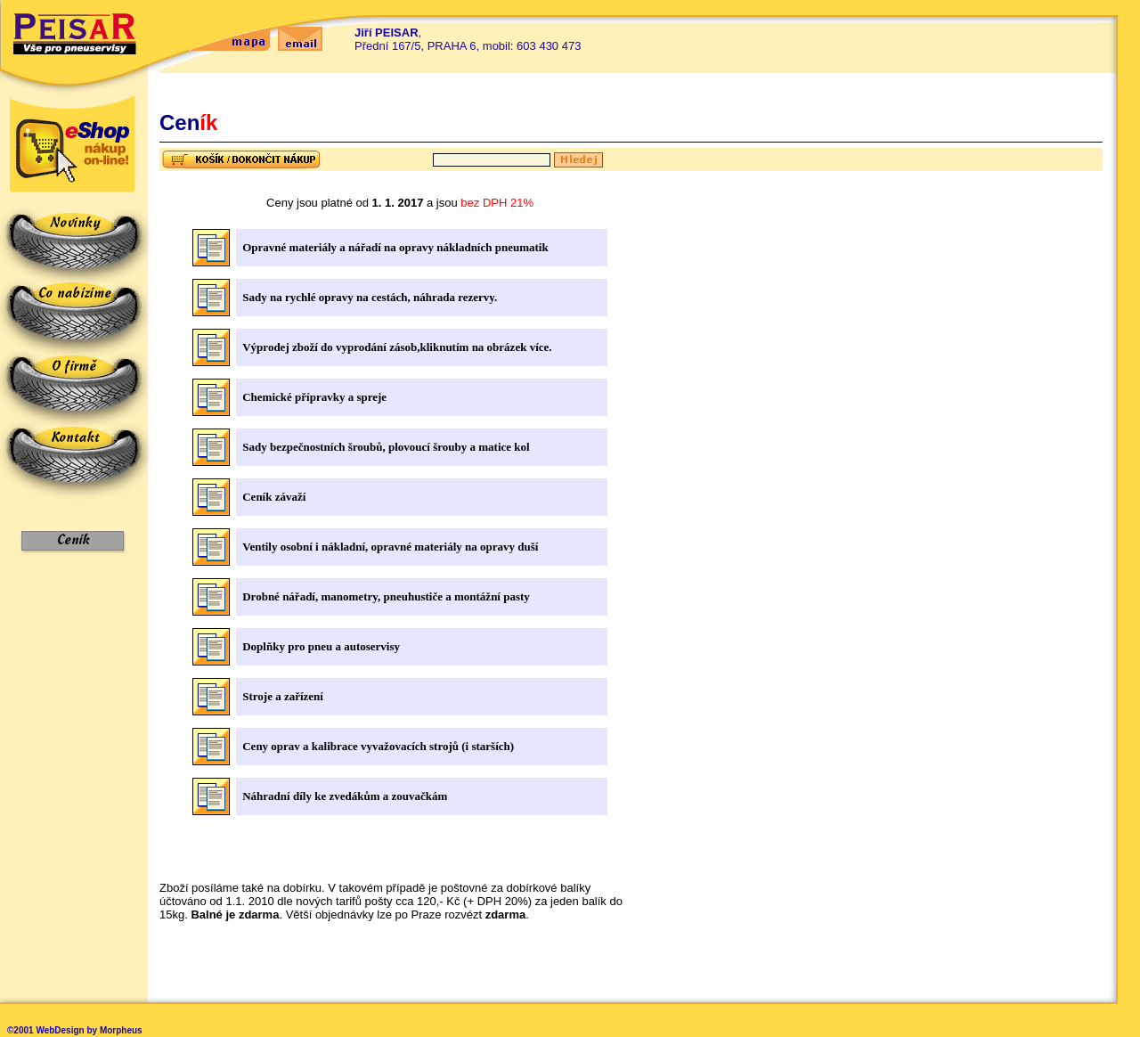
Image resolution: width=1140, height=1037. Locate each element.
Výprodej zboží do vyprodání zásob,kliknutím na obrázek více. (396, 347)
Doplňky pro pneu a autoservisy (321, 646)
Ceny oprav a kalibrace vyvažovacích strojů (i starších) (378, 746)
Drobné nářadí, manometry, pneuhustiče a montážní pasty (386, 596)
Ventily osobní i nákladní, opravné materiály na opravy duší (390, 546)
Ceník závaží (273, 496)
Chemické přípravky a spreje (314, 397)
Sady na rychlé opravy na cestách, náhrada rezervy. (369, 297)
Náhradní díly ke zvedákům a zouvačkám (344, 796)
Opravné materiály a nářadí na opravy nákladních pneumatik (395, 247)
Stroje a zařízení (282, 696)
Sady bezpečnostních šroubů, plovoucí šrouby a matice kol (385, 446)
